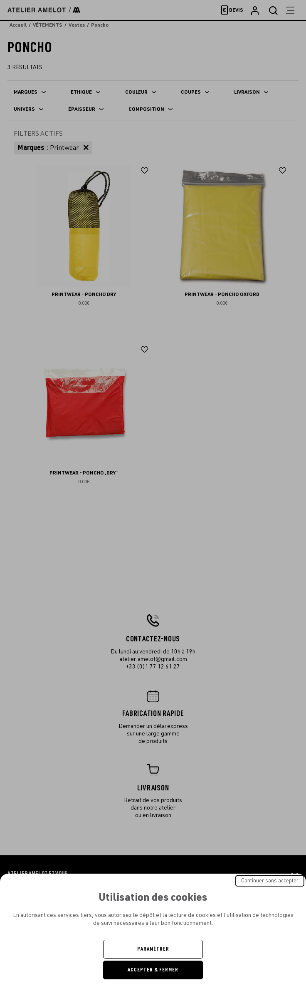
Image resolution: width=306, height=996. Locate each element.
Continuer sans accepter (270, 880)
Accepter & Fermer (153, 969)
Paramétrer (153, 949)
